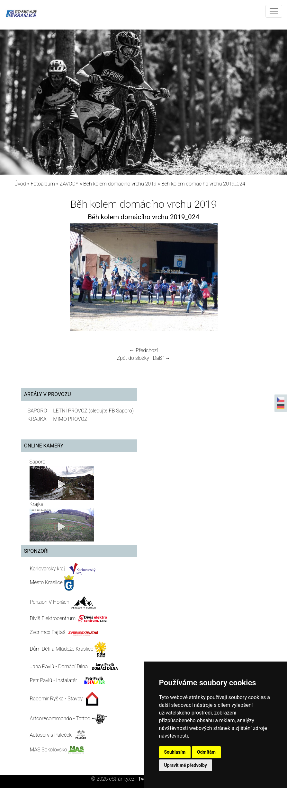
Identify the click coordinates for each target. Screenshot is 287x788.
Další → (161, 358)
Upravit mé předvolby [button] (185, 765)
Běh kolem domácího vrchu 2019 (120, 184)
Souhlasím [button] (175, 752)
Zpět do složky (133, 358)
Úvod (20, 184)
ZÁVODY (69, 184)
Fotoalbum (43, 184)
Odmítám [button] (206, 752)
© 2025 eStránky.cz (114, 779)
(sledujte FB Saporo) (111, 411)
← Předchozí (143, 350)
